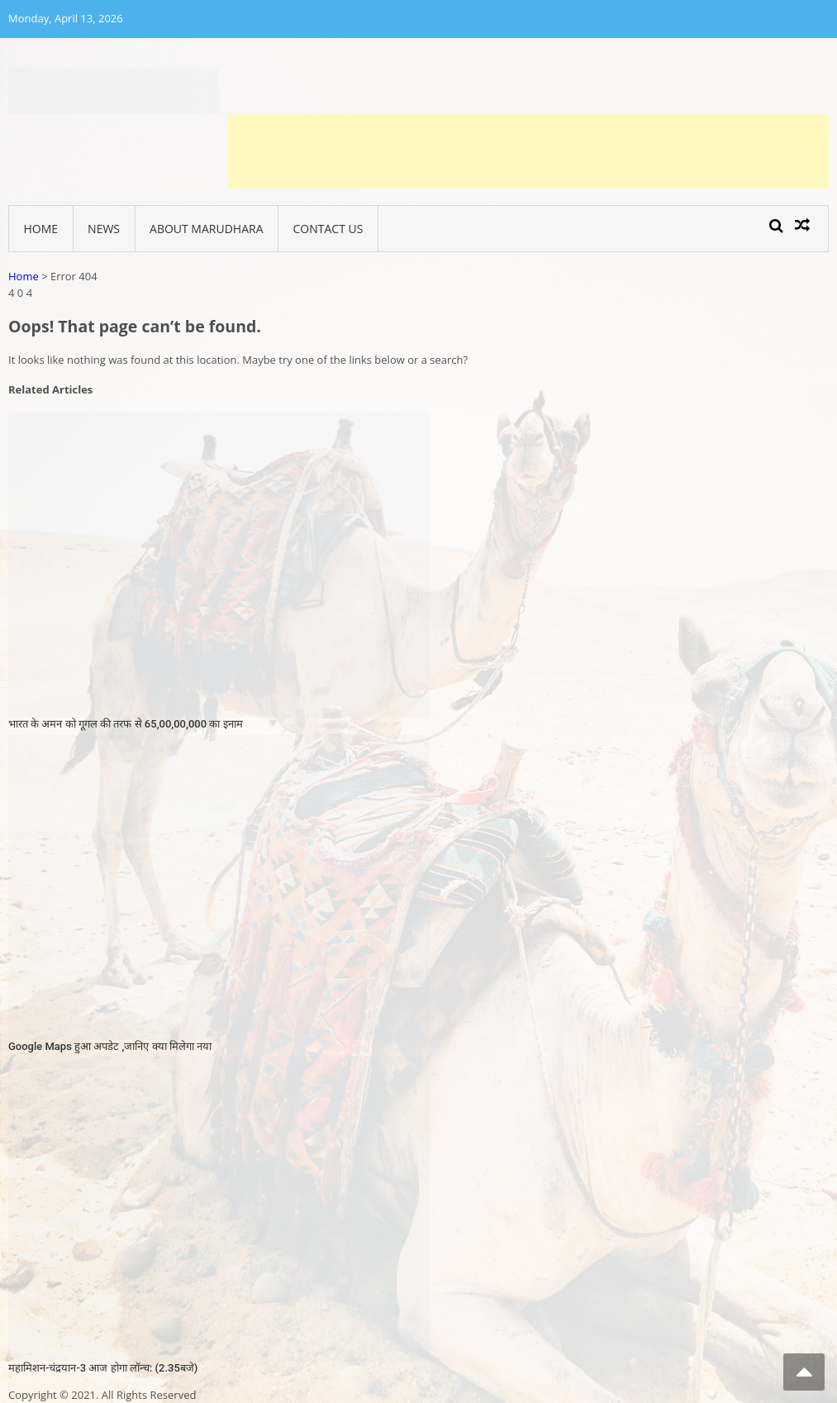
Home (41, 228)
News (104, 228)
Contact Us (328, 228)
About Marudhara (206, 228)
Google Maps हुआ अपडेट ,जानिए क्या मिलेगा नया (110, 1046)
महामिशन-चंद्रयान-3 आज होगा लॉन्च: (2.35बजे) (102, 1368)
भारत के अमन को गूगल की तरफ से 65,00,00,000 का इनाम (125, 724)
